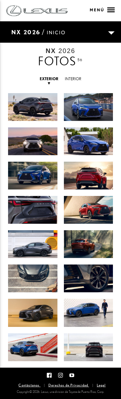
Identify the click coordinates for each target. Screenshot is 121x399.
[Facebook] (49, 374)
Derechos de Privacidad (68, 385)
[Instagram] (60, 374)
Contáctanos (29, 385)
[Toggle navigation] (60, 32)
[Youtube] (71, 374)
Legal (101, 385)
